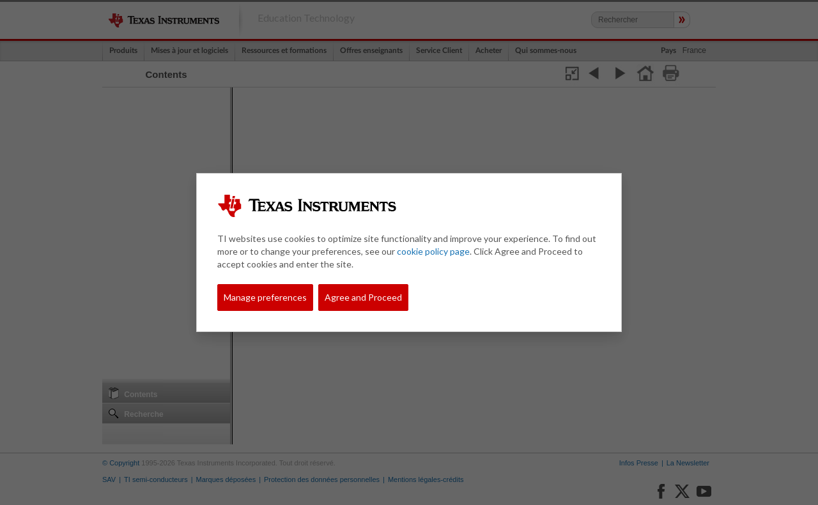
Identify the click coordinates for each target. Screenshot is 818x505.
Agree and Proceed (363, 297)
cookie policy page (433, 251)
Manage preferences (265, 297)
